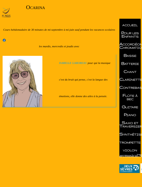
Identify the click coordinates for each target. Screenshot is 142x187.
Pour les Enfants (130, 34)
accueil (130, 25)
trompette (129, 142)
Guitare (130, 107)
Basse (130, 55)
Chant (130, 71)
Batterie (130, 63)
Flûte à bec (130, 97)
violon (130, 150)
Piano (130, 114)
